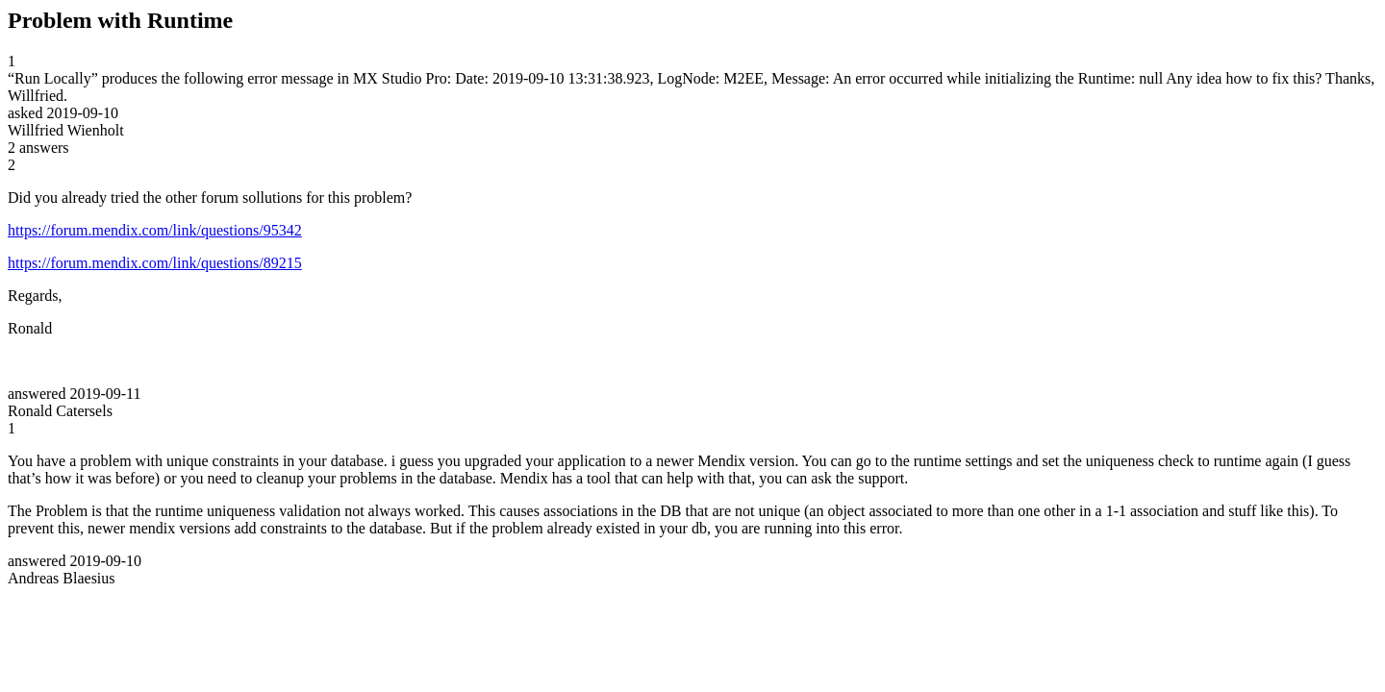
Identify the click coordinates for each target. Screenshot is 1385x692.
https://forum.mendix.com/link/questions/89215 (155, 263)
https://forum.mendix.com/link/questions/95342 (155, 230)
